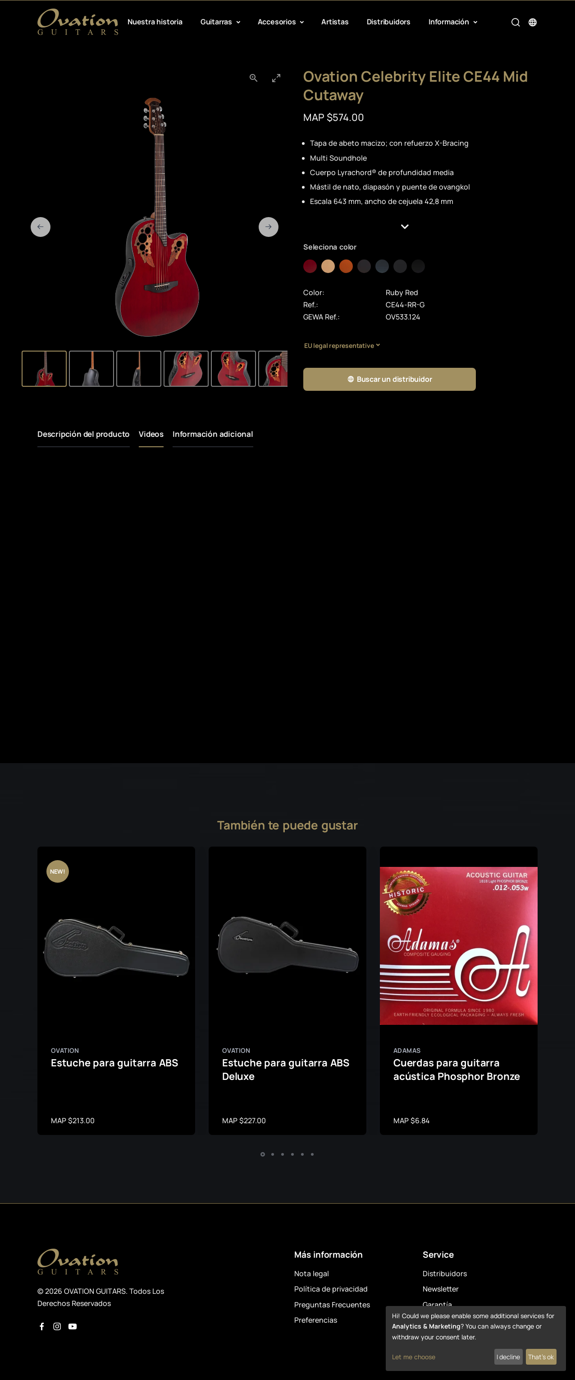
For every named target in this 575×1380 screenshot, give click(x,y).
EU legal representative (339, 345)
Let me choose (413, 1356)
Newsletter (441, 1289)
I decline (508, 1356)
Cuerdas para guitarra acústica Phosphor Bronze (456, 1070)
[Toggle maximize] (276, 77)
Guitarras (217, 22)
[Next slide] (268, 227)
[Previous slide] (40, 227)
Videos (151, 434)
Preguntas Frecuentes (332, 1305)
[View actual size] (253, 77)
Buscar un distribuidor (389, 379)
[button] (420, 226)
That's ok (541, 1356)
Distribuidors (389, 22)
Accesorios (278, 22)
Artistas (334, 22)
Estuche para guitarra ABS (114, 1063)
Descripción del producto (83, 434)
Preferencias (315, 1320)
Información (450, 22)
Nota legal (311, 1273)
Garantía (437, 1305)
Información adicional (213, 434)
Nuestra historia (155, 22)
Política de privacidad (331, 1289)
